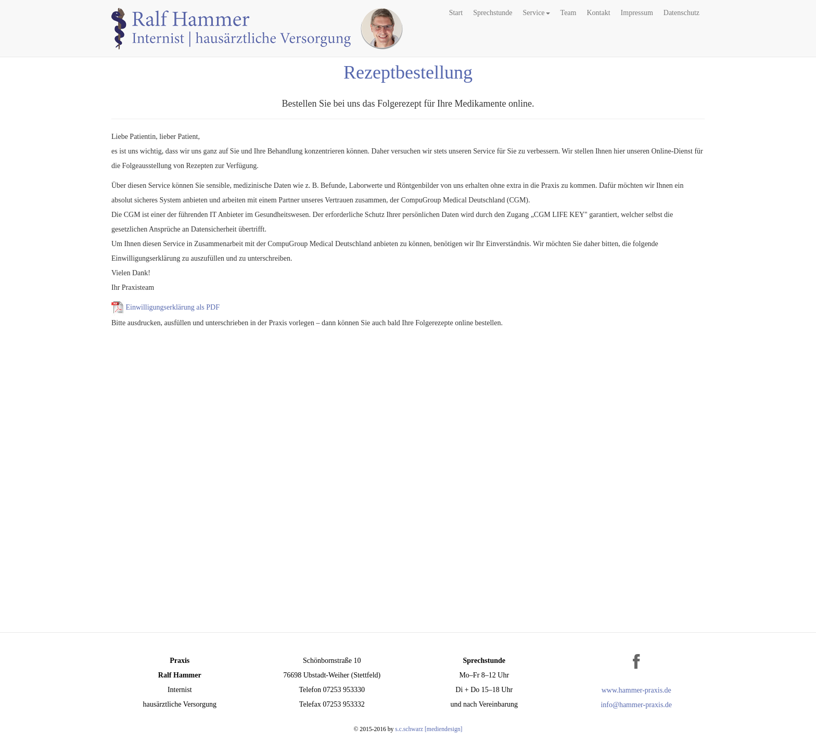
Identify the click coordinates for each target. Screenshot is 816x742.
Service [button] (536, 13)
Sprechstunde (492, 13)
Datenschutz (681, 13)
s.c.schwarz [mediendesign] (428, 729)
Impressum (637, 13)
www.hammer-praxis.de (636, 690)
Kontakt (598, 13)
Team (568, 13)
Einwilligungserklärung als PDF (173, 308)
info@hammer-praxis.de (636, 705)
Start (456, 13)
